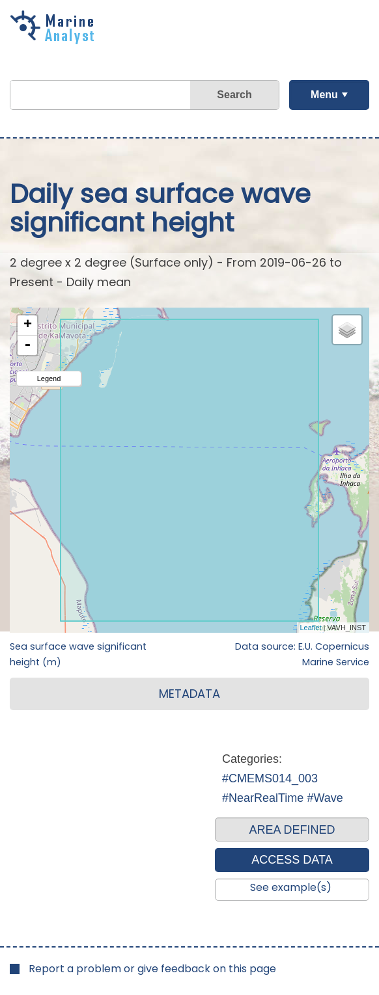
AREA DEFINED (292, 829)
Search (234, 94)
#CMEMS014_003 (270, 778)
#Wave (325, 797)
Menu (324, 94)
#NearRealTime (262, 797)
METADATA (189, 693)
